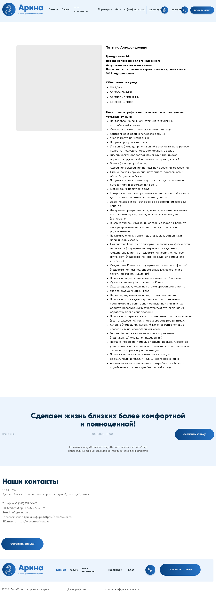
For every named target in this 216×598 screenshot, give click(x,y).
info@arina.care (21, 512)
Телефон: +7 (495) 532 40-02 (20, 503)
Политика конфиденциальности (121, 589)
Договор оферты (76, 589)
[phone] (131, 434)
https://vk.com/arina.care (33, 521)
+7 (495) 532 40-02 (134, 10)
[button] (202, 10)
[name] (44, 434)
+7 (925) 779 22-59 (34, 508)
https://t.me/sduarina (57, 517)
